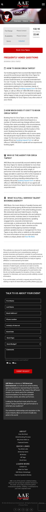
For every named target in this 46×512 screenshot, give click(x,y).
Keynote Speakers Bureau (23, 475)
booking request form (27, 88)
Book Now (23, 460)
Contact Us (23, 466)
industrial (22, 41)
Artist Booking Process (23, 437)
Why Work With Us (23, 440)
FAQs (32, 21)
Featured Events (23, 442)
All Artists (23, 454)
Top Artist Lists (23, 449)
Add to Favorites (20, 16)
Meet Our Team (23, 469)
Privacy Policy (23, 505)
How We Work (30, 237)
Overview (17, 21)
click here (39, 281)
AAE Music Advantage (23, 472)
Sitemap (41, 503)
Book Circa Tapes (23, 50)
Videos (25, 21)
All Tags (23, 457)
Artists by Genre (23, 452)
